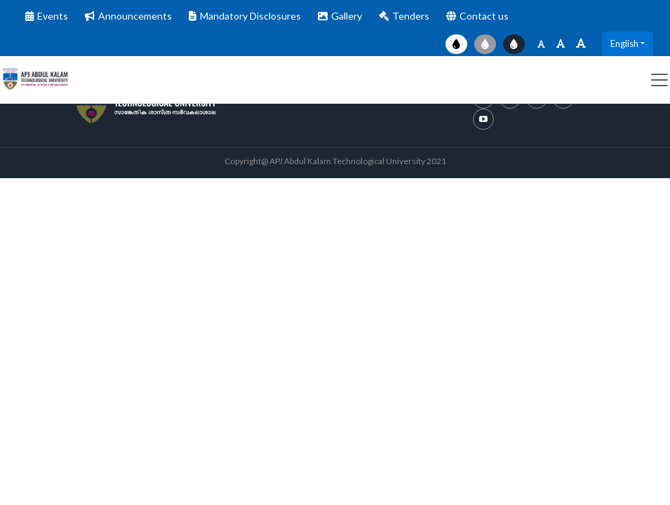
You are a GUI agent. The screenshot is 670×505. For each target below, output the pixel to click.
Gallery (346, 16)
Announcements (135, 16)
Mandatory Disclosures (250, 16)
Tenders (410, 16)
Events (52, 16)
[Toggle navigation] (659, 79)
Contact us (484, 16)
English (624, 43)
